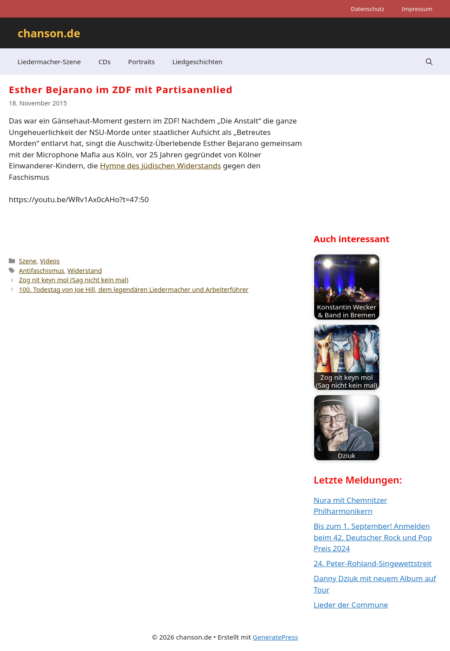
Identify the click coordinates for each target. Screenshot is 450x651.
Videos (50, 261)
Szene (27, 261)
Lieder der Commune (351, 605)
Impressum (417, 9)
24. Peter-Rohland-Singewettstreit (373, 563)
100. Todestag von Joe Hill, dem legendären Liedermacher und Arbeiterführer (133, 289)
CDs (104, 61)
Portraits (141, 61)
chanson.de (49, 32)
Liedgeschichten (197, 61)
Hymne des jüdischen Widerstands (160, 165)
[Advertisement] (380, 161)
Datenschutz (367, 9)
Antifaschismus (41, 270)
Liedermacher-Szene (49, 61)
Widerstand (85, 270)
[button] (429, 61)
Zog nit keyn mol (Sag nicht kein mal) (73, 280)
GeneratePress (275, 637)
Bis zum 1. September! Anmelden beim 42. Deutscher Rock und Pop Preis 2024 (373, 537)
